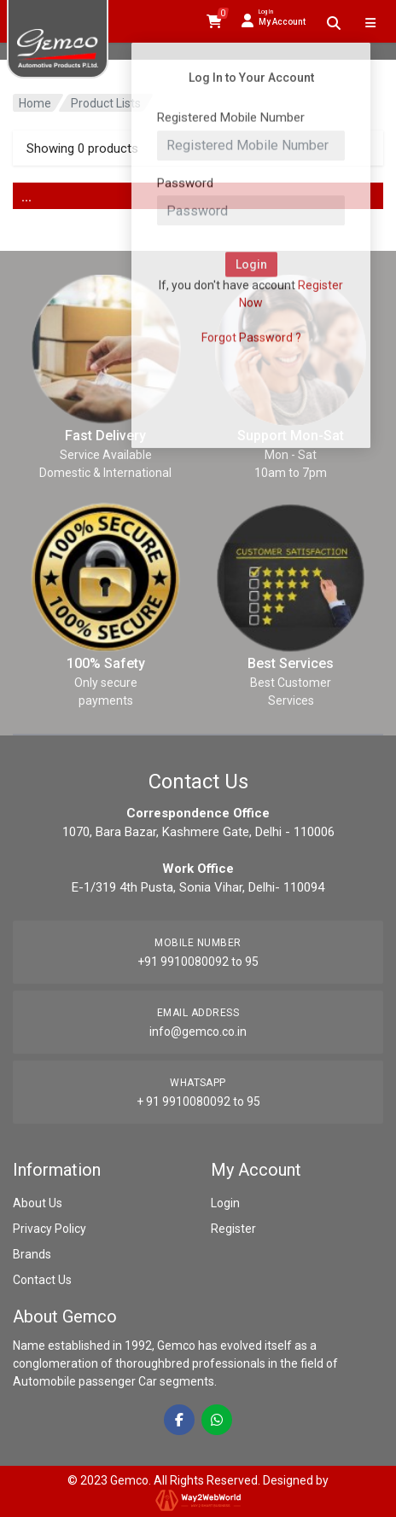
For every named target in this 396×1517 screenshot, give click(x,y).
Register (233, 1228)
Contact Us (42, 1280)
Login (225, 1203)
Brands (32, 1254)
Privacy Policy (49, 1228)
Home (35, 103)
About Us (37, 1203)
